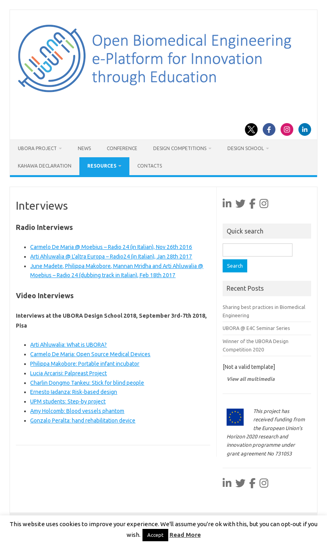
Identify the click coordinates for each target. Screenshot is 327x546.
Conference (122, 148)
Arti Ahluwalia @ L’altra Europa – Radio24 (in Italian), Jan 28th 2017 (111, 256)
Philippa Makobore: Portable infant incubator (84, 364)
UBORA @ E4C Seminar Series (256, 328)
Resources (101, 165)
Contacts (149, 165)
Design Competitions (179, 148)
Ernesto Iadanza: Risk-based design (73, 392)
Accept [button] (155, 535)
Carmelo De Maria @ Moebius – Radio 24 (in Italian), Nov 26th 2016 (111, 247)
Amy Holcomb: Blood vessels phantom (77, 411)
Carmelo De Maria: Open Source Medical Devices (90, 354)
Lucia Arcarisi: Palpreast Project (68, 373)
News (84, 148)
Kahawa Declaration (44, 165)
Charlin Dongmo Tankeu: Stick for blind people (87, 383)
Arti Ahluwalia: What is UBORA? (68, 344)
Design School (245, 148)
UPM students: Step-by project (68, 401)
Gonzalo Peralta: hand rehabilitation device (82, 420)
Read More (185, 534)
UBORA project (37, 148)
